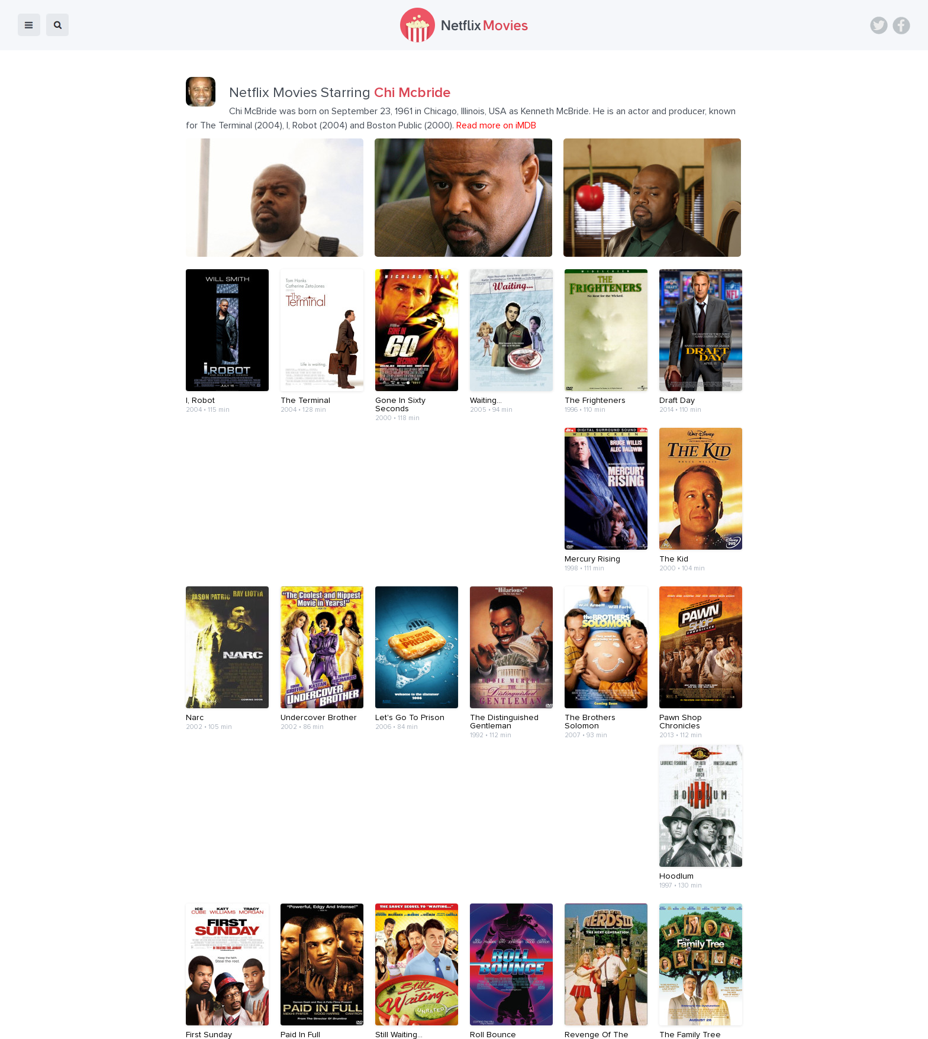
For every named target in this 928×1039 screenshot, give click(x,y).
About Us (430, 1022)
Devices (383, 1022)
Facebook (901, 25)
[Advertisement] (464, 950)
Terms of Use (540, 1022)
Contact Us (481, 1022)
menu (29, 25)
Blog (346, 1022)
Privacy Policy (604, 1022)
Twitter (879, 25)
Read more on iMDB (496, 125)
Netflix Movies (44, 1022)
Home (312, 1022)
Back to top (888, 1022)
